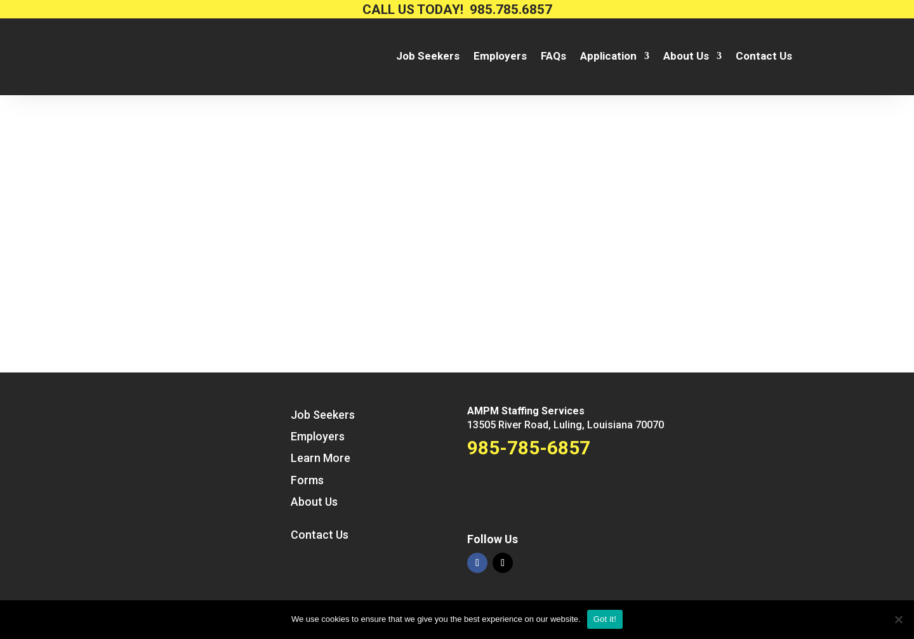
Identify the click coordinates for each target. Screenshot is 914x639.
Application (608, 56)
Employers (500, 56)
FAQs (553, 56)
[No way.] (898, 619)
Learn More (320, 457)
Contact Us (764, 56)
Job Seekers (428, 56)
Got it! (604, 619)
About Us (686, 56)
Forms (307, 480)
